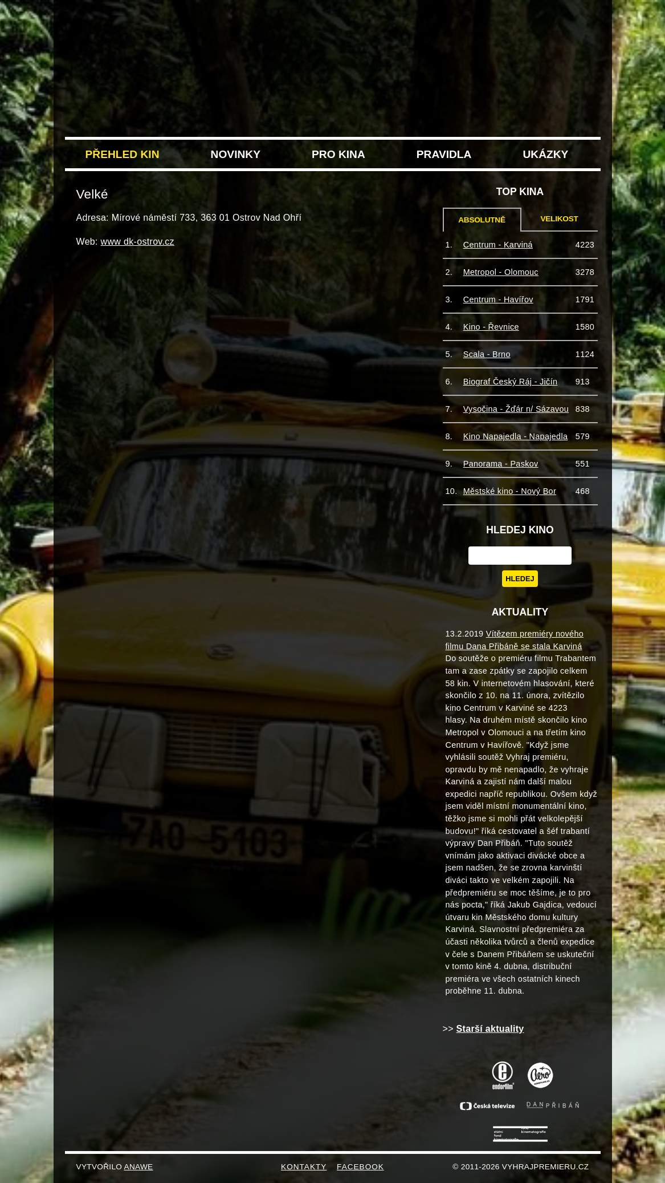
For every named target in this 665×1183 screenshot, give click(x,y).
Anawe (138, 1166)
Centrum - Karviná (498, 244)
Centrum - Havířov (498, 299)
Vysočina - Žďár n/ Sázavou (516, 409)
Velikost (559, 218)
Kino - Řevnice (491, 326)
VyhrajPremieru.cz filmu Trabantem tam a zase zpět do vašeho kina (333, 33)
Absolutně (481, 220)
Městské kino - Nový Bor (509, 491)
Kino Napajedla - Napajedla (515, 436)
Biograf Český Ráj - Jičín (510, 381)
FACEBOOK (360, 1166)
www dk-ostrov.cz (137, 241)
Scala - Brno (487, 354)
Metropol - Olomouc (500, 272)
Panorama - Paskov (500, 463)
